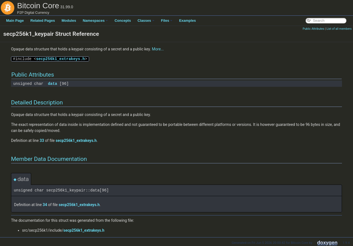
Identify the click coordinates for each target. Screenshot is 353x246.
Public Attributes (313, 29)
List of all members (339, 29)
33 (42, 140)
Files (167, 20)
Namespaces (95, 20)
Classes (146, 20)
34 (45, 204)
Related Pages (42, 20)
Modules (68, 20)
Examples (187, 20)
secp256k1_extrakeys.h (60, 58)
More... (158, 49)
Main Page (15, 20)
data (52, 83)
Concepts (122, 20)
